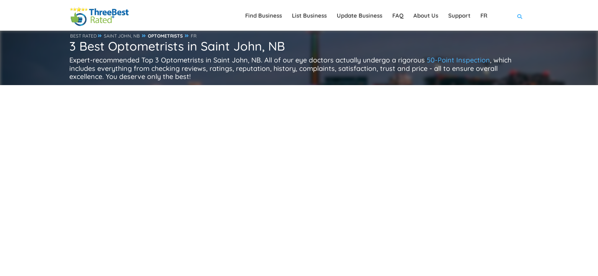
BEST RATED (83, 36)
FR (194, 36)
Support (459, 15)
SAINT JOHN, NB (122, 36)
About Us (425, 15)
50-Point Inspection (458, 60)
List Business (309, 15)
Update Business (359, 15)
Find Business (263, 15)
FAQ (397, 15)
